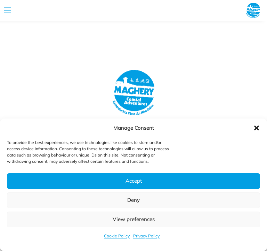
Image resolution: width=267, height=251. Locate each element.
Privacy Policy (146, 235)
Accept (134, 180)
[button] (256, 127)
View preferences (134, 219)
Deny (133, 200)
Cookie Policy (117, 235)
